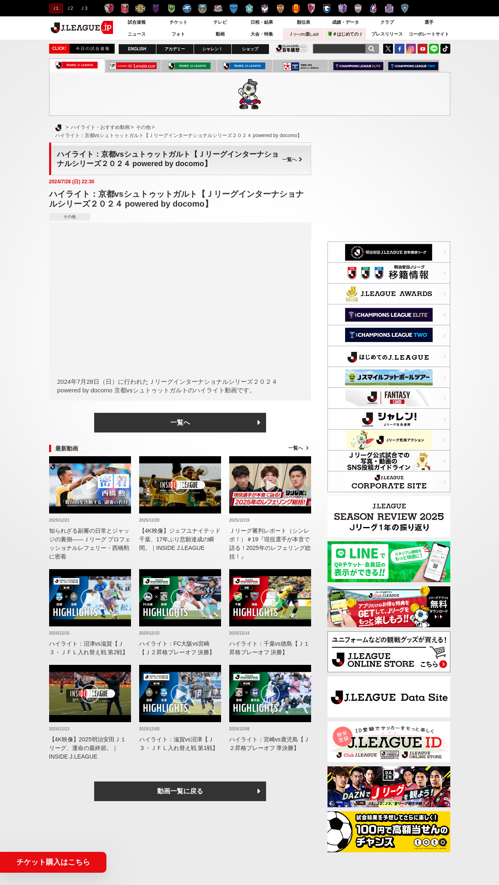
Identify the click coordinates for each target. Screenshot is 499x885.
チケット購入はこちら (53, 862)
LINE (434, 49)
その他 (69, 216)
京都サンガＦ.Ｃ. (311, 8)
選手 (429, 22)
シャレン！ (212, 49)
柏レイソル (140, 8)
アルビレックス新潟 (265, 8)
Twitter (388, 49)
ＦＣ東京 (156, 8)
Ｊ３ (83, 8)
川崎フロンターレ (202, 8)
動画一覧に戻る (180, 791)
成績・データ (345, 22)
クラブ (387, 22)
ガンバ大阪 (327, 8)
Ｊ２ (69, 8)
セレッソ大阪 (342, 8)
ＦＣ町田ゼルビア (187, 8)
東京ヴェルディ (171, 8)
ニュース (137, 34)
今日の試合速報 (93, 48)
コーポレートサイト (429, 34)
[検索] (371, 48)
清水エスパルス (280, 8)
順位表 (303, 22)
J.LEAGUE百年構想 (291, 48)
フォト (178, 34)
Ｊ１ (55, 8)
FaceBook (399, 49)
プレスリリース (387, 34)
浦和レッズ (125, 8)
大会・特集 (262, 34)
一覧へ (292, 159)
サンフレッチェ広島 (389, 8)
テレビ (220, 22)
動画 (220, 34)
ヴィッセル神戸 (358, 8)
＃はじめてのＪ (345, 33)
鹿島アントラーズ (109, 8)
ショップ (250, 49)
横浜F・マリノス (218, 8)
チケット (178, 22)
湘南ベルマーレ (249, 8)
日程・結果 (262, 22)
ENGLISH (137, 49)
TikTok (445, 49)
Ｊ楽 (304, 34)
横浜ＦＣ (233, 8)
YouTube (422, 49)
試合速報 (137, 22)
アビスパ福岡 (405, 8)
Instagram (411, 49)
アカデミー (175, 49)
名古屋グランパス (296, 8)
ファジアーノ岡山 (373, 8)
